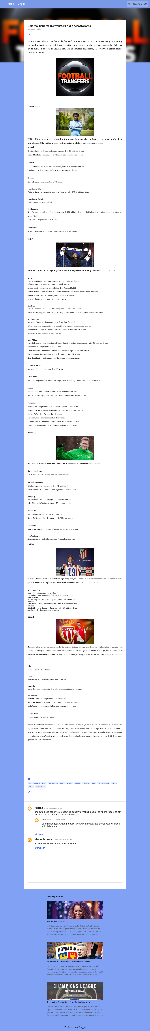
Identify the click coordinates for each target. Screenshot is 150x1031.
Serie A (114, 783)
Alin (44, 819)
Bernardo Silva (34, 783)
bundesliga (53, 783)
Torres (31, 787)
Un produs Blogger (75, 1027)
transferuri (40, 787)
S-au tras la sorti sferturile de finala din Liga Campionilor (69, 1002)
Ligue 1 (77, 783)
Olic (93, 783)
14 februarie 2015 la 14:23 (53, 808)
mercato (86, 783)
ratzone (39, 808)
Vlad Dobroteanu (44, 839)
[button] (29, 34)
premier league (103, 783)
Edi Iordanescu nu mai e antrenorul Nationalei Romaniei (68, 962)
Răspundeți (40, 834)
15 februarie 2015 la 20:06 (63, 840)
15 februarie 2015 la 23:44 (56, 820)
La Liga (69, 783)
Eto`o (62, 783)
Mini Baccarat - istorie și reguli (58, 921)
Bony (44, 783)
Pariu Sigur (16, 4)
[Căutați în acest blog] (136, 4)
